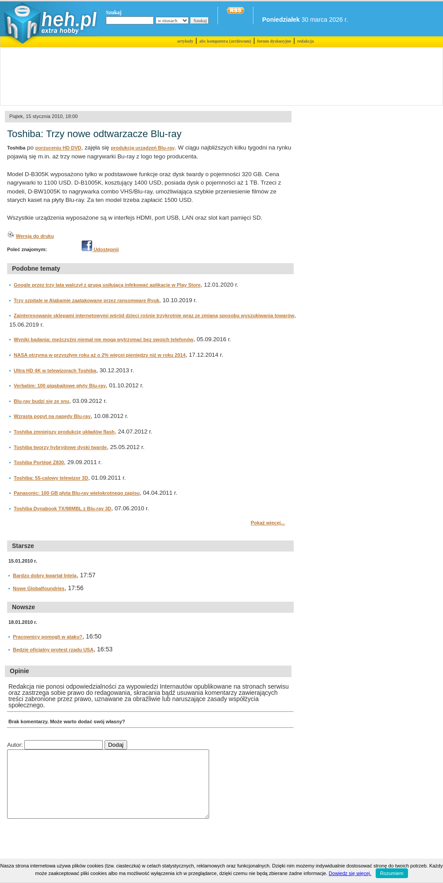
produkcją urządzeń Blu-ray (143, 147)
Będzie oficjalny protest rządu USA (53, 649)
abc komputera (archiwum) (225, 41)
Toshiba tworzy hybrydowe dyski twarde (60, 447)
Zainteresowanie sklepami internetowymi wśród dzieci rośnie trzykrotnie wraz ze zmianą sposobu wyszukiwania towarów (154, 315)
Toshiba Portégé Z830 (39, 462)
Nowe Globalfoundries (39, 588)
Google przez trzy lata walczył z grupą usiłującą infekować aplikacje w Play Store (107, 285)
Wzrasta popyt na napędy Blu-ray (52, 416)
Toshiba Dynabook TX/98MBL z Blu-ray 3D (62, 508)
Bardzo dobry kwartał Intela (45, 575)
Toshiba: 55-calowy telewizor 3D (51, 478)
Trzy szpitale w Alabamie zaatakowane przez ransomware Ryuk (86, 300)
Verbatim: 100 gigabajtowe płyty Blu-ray (60, 385)
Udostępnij (100, 249)
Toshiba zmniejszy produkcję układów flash (64, 431)
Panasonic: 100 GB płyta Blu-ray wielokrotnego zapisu (77, 493)
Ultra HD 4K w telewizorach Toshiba (55, 370)
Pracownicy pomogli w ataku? (47, 636)
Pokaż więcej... (268, 522)
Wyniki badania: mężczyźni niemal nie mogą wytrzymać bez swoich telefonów (104, 339)
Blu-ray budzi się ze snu (41, 401)
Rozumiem (392, 873)
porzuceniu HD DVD (58, 147)
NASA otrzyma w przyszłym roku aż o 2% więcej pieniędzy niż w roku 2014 (100, 355)
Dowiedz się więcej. (350, 873)
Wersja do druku (35, 236)
